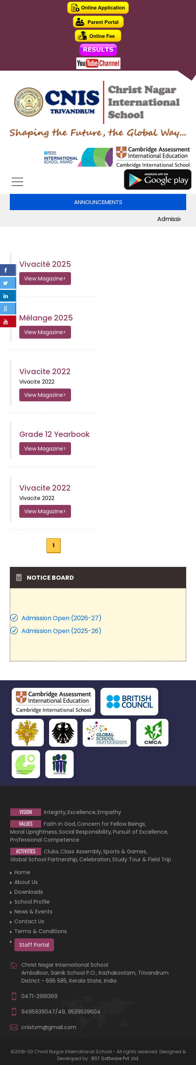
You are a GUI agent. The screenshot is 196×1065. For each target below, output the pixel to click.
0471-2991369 (39, 996)
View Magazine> (45, 278)
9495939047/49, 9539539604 (60, 1011)
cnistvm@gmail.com (48, 1027)
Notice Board (50, 577)
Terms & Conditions (40, 931)
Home (22, 872)
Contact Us (29, 921)
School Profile (32, 902)
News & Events (33, 911)
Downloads (28, 892)
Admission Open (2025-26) (62, 631)
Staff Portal (34, 945)
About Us (26, 882)
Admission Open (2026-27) (62, 618)
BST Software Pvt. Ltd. (115, 1058)
